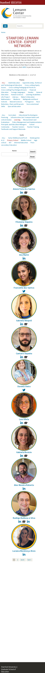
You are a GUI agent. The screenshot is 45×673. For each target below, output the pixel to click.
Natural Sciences (16, 102)
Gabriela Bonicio (24, 452)
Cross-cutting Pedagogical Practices (22, 87)
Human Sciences (17, 94)
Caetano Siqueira (24, 353)
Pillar (22, 112)
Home (3, 32)
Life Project (5, 97)
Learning (17, 120)
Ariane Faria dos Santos (24, 189)
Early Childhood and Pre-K (17, 138)
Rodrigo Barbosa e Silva (24, 518)
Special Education (14, 106)
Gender (30, 92)
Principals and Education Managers (14, 124)
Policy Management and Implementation (27, 122)
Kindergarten (35, 138)
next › (23, 560)
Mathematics (6, 99)
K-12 (2, 140)
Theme (21, 80)
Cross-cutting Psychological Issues (14, 90)
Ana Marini (24, 254)
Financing (4, 117)
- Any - (3, 83)
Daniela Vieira (24, 386)
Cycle (22, 135)
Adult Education (14, 83)
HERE (24, 67)
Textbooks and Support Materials (13, 129)
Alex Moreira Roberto (24, 485)
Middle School (26, 140)
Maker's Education (27, 97)
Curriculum (12, 115)
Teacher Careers (18, 127)
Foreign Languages (18, 92)
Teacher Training (33, 127)
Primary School (12, 140)
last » (29, 560)
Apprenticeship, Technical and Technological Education (21, 84)
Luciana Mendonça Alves (24, 550)
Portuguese (29, 102)
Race (38, 102)
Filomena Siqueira (24, 221)
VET (10, 142)
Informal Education (21, 142)
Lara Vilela (24, 419)
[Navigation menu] (5, 26)
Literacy (15, 97)
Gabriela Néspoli (24, 320)
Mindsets (16, 99)
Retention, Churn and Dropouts (12, 104)
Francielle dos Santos (24, 287)
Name (14, 151)
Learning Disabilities (33, 94)
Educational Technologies (28, 115)
